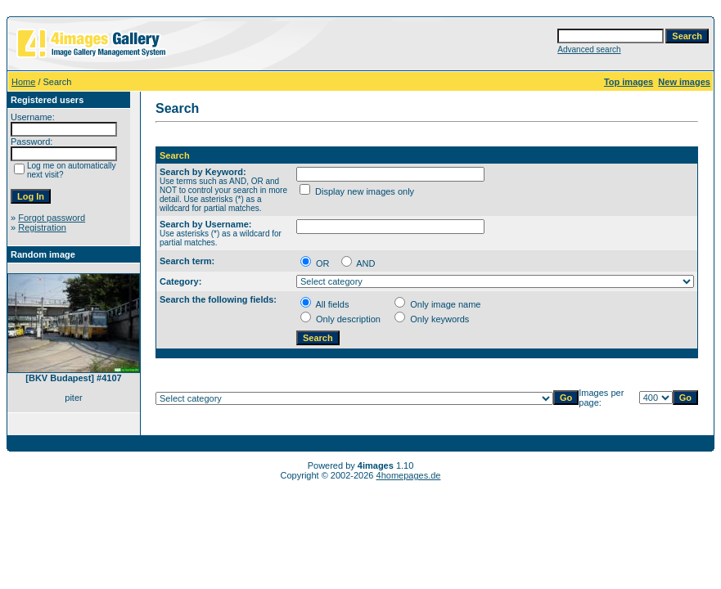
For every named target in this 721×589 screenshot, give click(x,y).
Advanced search (588, 49)
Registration (42, 227)
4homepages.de (408, 475)
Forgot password (51, 218)
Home (23, 82)
